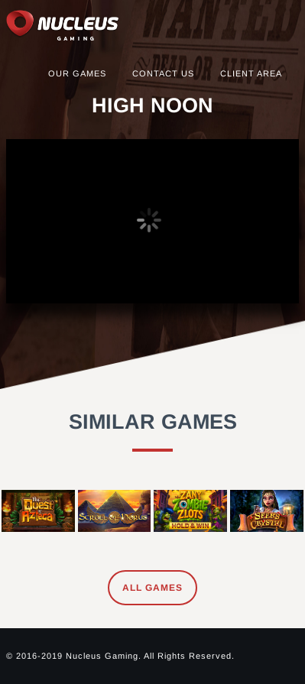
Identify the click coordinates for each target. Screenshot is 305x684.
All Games (152, 587)
